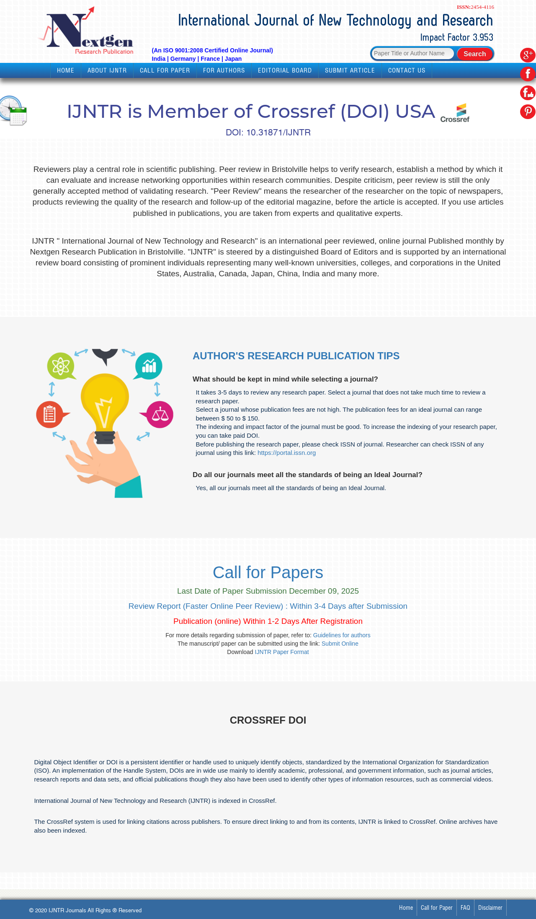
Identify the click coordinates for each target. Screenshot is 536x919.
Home (66, 70)
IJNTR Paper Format (282, 652)
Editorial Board (285, 70)
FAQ (465, 907)
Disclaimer (490, 907)
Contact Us (406, 70)
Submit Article (350, 70)
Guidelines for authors (342, 635)
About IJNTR (107, 70)
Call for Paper (165, 70)
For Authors (224, 70)
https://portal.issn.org (287, 452)
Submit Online (340, 643)
